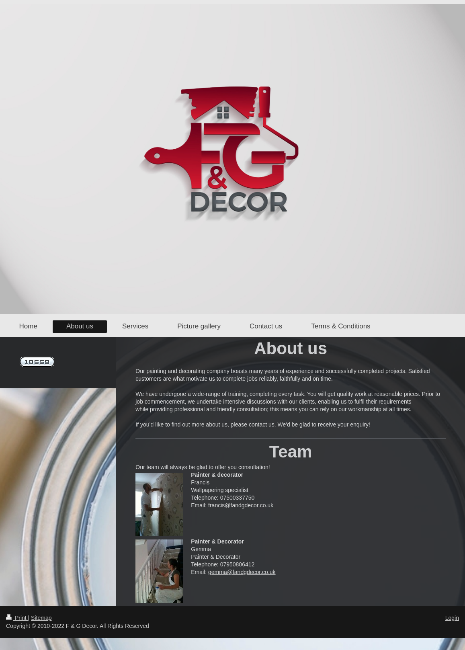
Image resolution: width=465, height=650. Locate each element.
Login (452, 618)
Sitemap (41, 618)
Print (17, 618)
